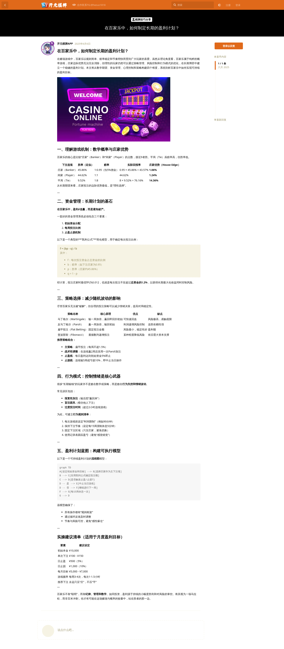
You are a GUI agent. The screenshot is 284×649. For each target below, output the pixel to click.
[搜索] (192, 5)
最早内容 (220, 56)
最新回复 (220, 119)
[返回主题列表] (5, 5)
